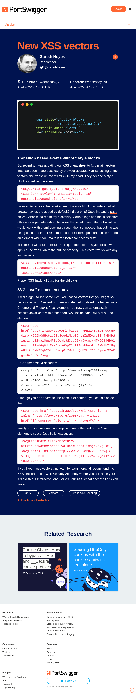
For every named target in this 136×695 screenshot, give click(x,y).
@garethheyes (55, 67)
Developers (8, 655)
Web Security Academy (14, 677)
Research (7, 684)
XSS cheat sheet (74, 165)
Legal (49, 659)
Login (119, 8)
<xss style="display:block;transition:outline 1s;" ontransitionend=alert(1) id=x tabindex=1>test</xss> (69, 268)
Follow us (68, 681)
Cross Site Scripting (84, 493)
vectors (53, 493)
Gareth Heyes (52, 56)
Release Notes (10, 624)
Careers (51, 652)
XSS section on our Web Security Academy (47, 474)
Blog (4, 680)
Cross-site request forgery (60, 624)
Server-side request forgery (61, 634)
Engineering (8, 687)
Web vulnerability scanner (15, 617)
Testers (6, 652)
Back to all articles (35, 500)
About (50, 648)
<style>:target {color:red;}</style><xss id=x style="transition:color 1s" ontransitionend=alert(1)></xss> (57, 194)
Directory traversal (56, 630)
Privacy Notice (54, 662)
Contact (51, 655)
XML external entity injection (61, 627)
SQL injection (53, 620)
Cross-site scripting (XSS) (60, 617)
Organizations (9, 648)
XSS (31, 280)
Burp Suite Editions (12, 620)
